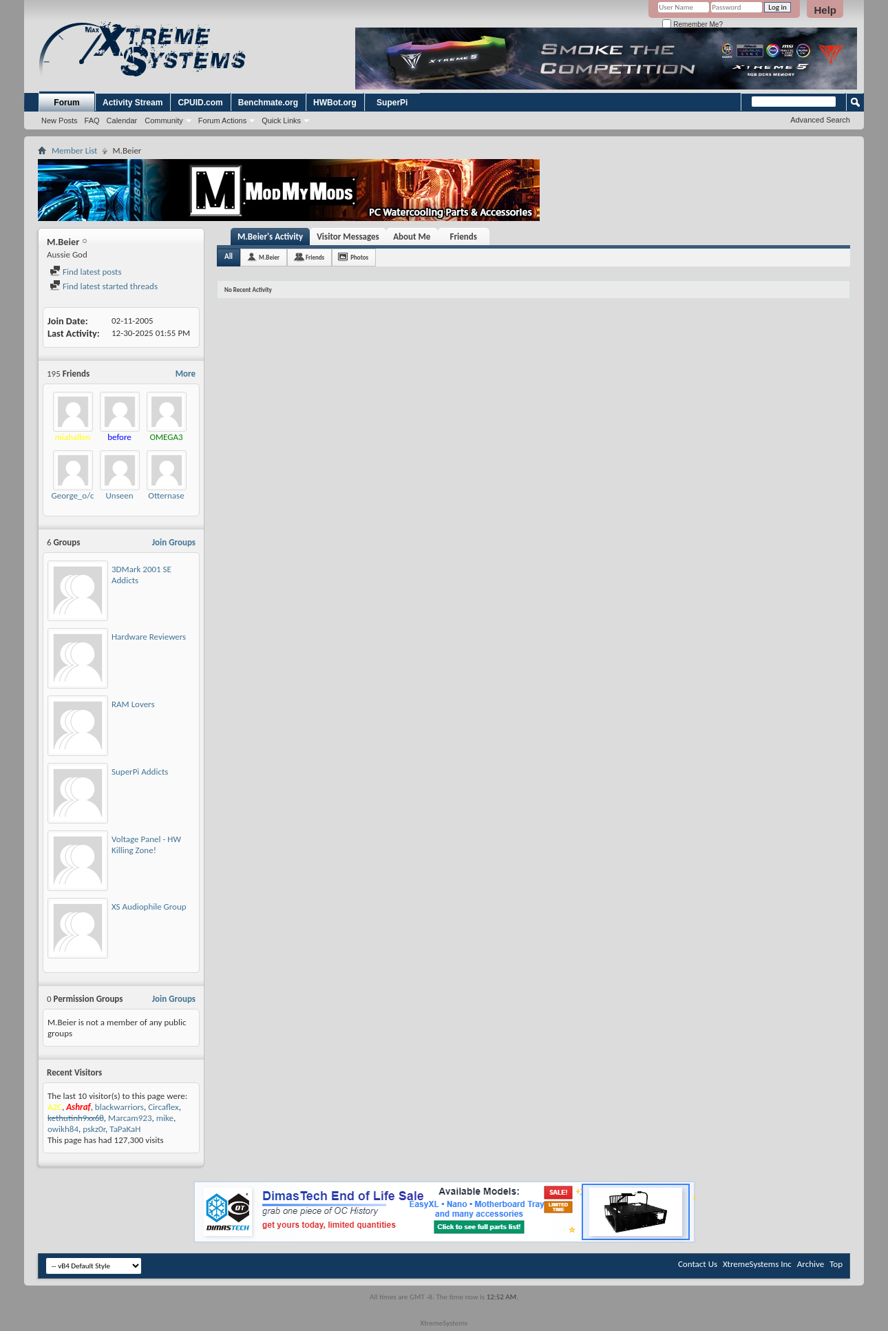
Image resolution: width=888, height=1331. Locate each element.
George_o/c (73, 495)
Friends (463, 236)
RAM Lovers (133, 704)
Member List (74, 150)
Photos (359, 257)
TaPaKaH (124, 1129)
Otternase (166, 495)
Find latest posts (86, 271)
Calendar (122, 120)
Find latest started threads (104, 286)
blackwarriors (119, 1107)
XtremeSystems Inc (757, 1264)
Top (836, 1264)
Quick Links (281, 120)
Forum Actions (222, 120)
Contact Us (697, 1264)
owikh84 (62, 1129)
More (185, 373)
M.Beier (269, 257)
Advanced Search (820, 120)
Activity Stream (132, 102)
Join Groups (173, 542)
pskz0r (94, 1129)
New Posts (59, 120)
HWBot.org (335, 102)
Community (164, 120)
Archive (810, 1264)
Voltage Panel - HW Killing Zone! (146, 844)
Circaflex (163, 1107)
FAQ (92, 120)
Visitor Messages (348, 236)
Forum (66, 102)
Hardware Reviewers (149, 636)
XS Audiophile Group (149, 906)
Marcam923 (129, 1118)
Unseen (119, 495)
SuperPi (392, 102)
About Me (411, 236)
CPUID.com (200, 102)
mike (164, 1118)
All (228, 256)
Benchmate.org (268, 102)
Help (825, 10)
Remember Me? (692, 24)
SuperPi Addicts (140, 771)
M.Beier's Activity (270, 236)
